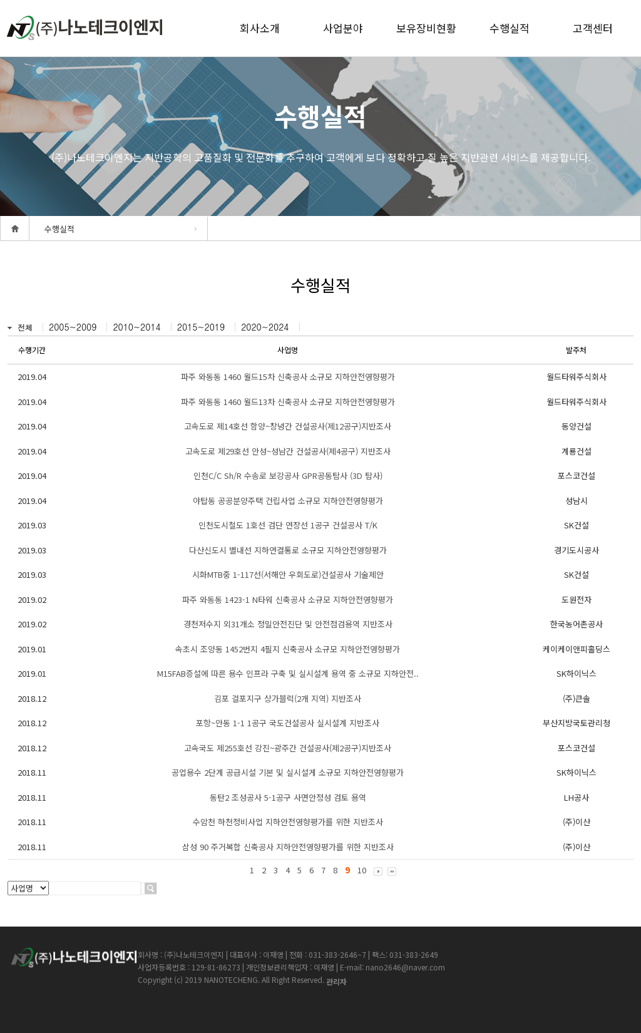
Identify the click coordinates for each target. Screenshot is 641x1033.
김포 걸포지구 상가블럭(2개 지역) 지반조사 (287, 698)
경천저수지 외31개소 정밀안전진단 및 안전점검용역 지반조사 (287, 624)
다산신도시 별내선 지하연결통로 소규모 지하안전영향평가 (288, 550)
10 (361, 870)
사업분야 (343, 28)
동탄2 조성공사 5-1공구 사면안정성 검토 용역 (288, 797)
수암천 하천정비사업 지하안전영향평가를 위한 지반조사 (288, 822)
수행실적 (510, 28)
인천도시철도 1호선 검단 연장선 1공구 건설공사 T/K (287, 525)
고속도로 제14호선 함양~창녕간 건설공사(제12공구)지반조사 (287, 426)
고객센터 (593, 28)
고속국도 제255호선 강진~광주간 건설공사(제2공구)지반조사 (287, 748)
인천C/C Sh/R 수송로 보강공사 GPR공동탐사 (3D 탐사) (287, 475)
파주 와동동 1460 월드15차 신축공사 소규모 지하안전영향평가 (288, 377)
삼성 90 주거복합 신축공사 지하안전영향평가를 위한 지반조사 (288, 847)
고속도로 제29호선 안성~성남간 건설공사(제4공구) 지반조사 (288, 451)
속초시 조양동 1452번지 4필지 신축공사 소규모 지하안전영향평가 (287, 649)
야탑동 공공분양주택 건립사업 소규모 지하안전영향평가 (288, 500)
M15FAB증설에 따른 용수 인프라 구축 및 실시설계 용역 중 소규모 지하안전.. (288, 673)
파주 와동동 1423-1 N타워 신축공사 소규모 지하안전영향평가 (287, 599)
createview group (84, 28)
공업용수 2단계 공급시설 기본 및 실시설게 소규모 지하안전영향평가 (288, 772)
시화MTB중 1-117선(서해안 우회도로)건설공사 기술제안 (288, 574)
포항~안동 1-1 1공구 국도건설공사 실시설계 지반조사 (287, 723)
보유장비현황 (426, 28)
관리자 (336, 981)
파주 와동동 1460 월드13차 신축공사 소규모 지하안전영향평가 (288, 402)
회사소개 (260, 28)
